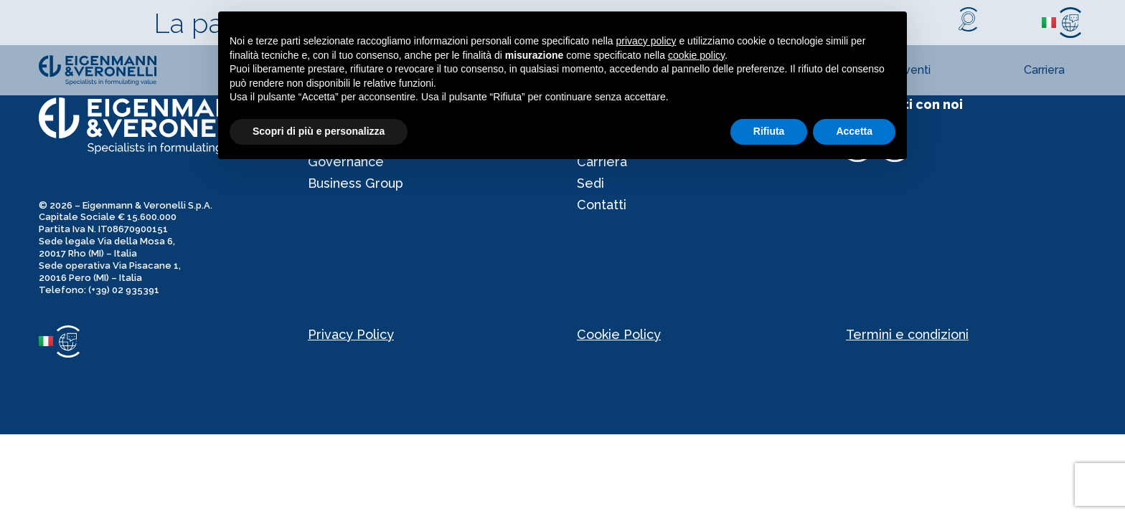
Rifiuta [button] (769, 131)
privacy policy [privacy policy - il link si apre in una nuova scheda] (646, 41)
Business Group (355, 183)
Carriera (1044, 70)
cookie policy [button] (696, 55)
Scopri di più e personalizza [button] (319, 131)
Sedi (590, 183)
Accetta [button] (854, 131)
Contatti (601, 204)
